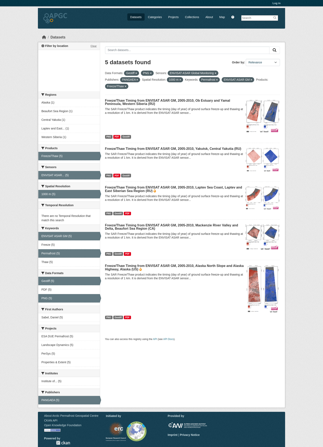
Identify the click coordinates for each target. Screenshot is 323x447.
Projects (173, 17)
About (209, 17)
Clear (93, 46)
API (155, 339)
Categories (155, 17)
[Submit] (274, 50)
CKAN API (50, 420)
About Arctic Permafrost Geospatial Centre (71, 415)
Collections (192, 17)
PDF (117, 136)
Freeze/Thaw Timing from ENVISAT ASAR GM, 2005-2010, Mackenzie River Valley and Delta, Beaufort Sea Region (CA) (171, 227)
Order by (238, 62)
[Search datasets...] (187, 50)
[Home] (44, 37)
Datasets (136, 17)
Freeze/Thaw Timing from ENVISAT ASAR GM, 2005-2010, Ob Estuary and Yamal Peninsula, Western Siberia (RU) (167, 102)
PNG (108, 136)
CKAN (63, 443)
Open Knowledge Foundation (62, 425)
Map (222, 17)
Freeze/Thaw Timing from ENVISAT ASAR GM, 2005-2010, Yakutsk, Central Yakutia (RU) (173, 148)
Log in (277, 3)
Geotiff (126, 136)
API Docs (168, 339)
